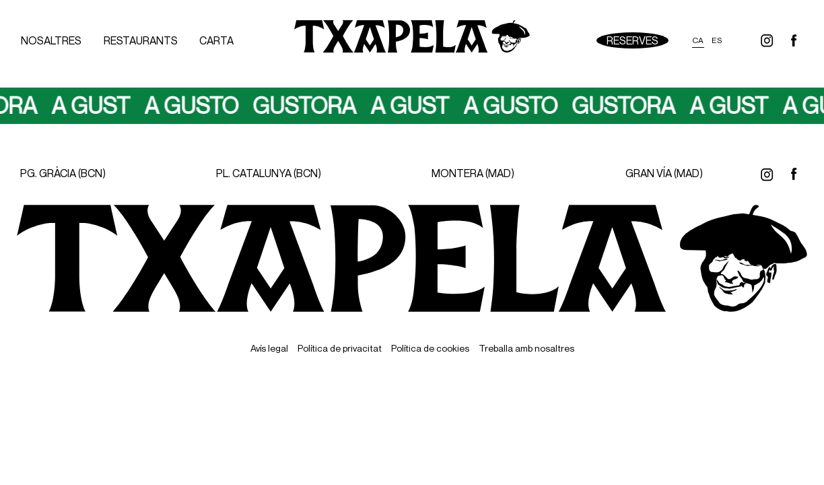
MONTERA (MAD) (473, 173)
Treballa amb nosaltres (526, 348)
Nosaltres (51, 40)
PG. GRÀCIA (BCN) (63, 173)
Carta (216, 40)
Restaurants (141, 40)
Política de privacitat (340, 348)
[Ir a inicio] (412, 40)
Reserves (632, 40)
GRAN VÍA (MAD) (664, 173)
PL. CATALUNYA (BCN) (268, 173)
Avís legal (269, 348)
